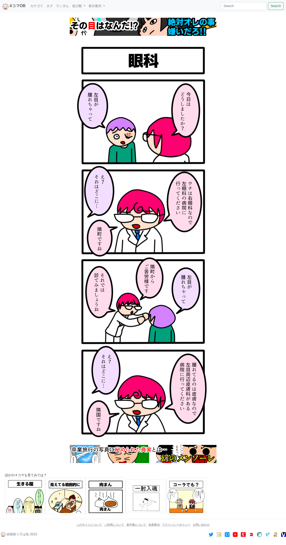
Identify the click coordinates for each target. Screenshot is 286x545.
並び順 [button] (77, 6)
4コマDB (13, 6)
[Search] (243, 6)
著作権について (136, 524)
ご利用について (114, 524)
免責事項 (154, 524)
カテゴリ (36, 6)
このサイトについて (89, 524)
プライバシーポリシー (176, 524)
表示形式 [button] (95, 6)
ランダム (62, 6)
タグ (49, 6)
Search (276, 6)
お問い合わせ (201, 524)
